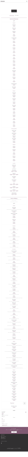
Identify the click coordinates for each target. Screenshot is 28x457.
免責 (7, 448)
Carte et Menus (17, 15)
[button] (26, 1)
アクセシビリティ (19, 448)
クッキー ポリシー (16, 448)
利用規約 (9, 448)
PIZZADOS (3, 1)
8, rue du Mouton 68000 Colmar (3, 412)
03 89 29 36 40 (3, 438)
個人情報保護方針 (12, 448)
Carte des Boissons (12, 15)
